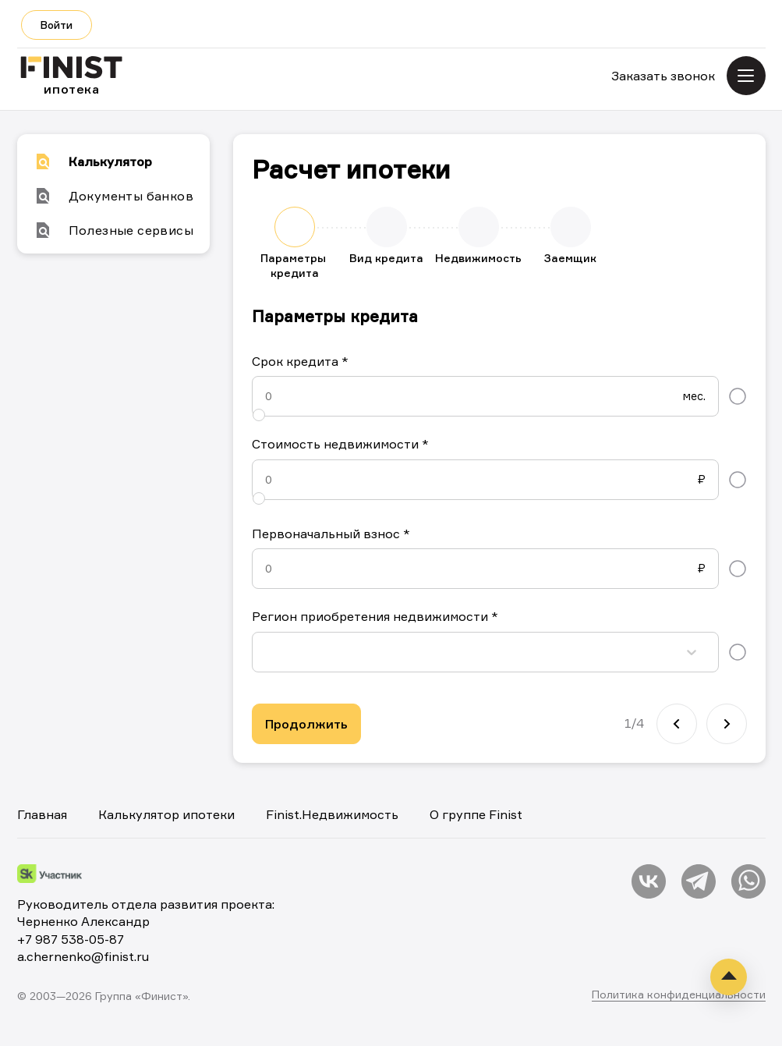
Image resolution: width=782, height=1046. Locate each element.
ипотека (71, 76)
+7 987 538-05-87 (70, 939)
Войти (57, 25)
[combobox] (268, 651)
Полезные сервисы (113, 230)
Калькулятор (93, 161)
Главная (42, 814)
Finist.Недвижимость (332, 814)
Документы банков (113, 195)
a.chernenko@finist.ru (83, 956)
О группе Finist (476, 814)
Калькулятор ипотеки (166, 814)
